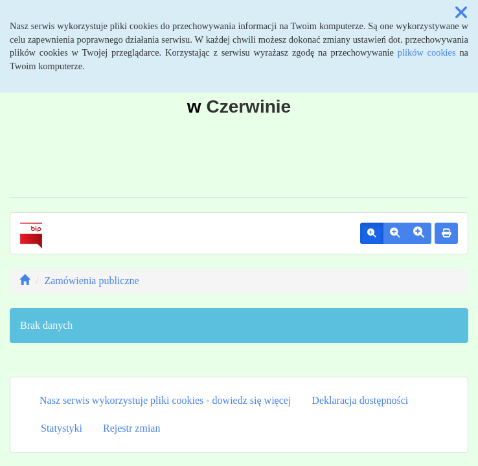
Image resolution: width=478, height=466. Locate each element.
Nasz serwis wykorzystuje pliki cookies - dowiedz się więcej (165, 400)
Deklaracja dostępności (360, 400)
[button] (461, 13)
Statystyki (61, 428)
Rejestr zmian (131, 428)
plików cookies (427, 52)
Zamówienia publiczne (91, 280)
